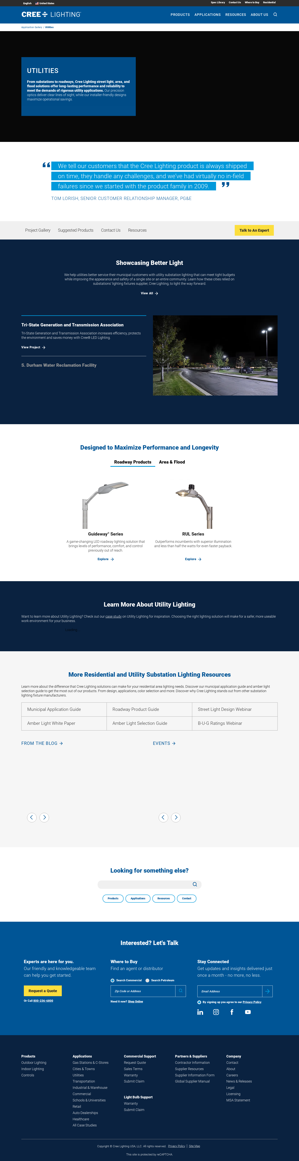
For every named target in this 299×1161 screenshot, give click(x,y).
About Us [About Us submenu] (259, 15)
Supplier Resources (189, 1069)
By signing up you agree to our (232, 1002)
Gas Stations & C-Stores (91, 1063)
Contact (186, 898)
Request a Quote (43, 991)
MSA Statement (238, 1100)
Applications (138, 898)
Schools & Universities (89, 1100)
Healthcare (81, 1119)
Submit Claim (134, 1081)
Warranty (131, 1075)
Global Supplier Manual (192, 1081)
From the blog (42, 743)
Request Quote (135, 1063)
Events (164, 743)
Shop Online (135, 1001)
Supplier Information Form (195, 1075)
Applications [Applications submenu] (208, 15)
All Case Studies (85, 1125)
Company (233, 1056)
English (27, 3)
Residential (269, 2)
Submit (267, 991)
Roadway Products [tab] (132, 462)
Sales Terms (133, 1069)
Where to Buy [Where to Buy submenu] (252, 2)
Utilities (78, 1075)
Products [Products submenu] (180, 15)
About (230, 1069)
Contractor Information (192, 1063)
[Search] (275, 14)
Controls (27, 1075)
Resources (164, 898)
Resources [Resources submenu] (235, 15)
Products (113, 898)
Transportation (84, 1081)
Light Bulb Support (138, 1097)
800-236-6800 (43, 1000)
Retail (77, 1106)
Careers (232, 1075)
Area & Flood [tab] (172, 462)
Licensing (233, 1094)
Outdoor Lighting (33, 1063)
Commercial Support (140, 1056)
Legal (230, 1088)
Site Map (194, 1146)
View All (149, 293)
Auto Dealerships (85, 1113)
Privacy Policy (252, 1002)
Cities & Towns (84, 1069)
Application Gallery (31, 27)
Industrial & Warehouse (90, 1088)
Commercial (82, 1094)
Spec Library (218, 2)
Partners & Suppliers (191, 1056)
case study (113, 616)
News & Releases (239, 1081)
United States (44, 3)
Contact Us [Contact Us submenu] (235, 2)
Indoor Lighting (32, 1069)
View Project (33, 347)
